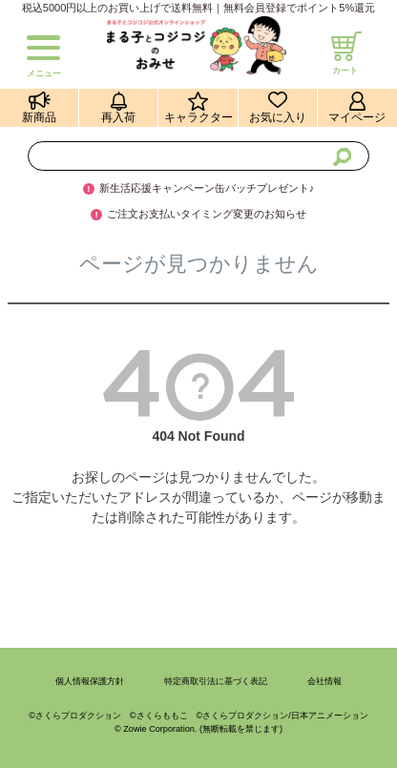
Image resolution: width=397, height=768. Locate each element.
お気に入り (277, 117)
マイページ (357, 117)
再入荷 (118, 117)
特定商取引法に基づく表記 (215, 681)
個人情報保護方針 (89, 681)
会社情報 (324, 681)
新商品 (39, 117)
